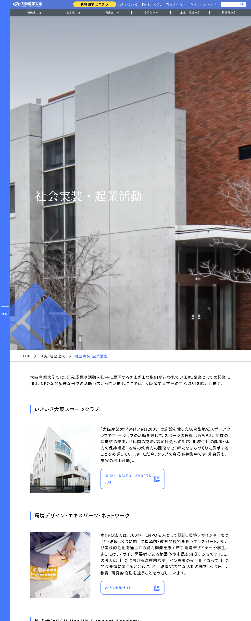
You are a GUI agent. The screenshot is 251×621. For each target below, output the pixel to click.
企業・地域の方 (190, 12)
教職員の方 (229, 12)
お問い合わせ (127, 4)
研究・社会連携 (52, 356)
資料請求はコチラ (93, 4)
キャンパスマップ (203, 4)
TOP (26, 356)
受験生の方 (34, 12)
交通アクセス (176, 4)
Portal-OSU (151, 4)
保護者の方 (112, 12)
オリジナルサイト (118, 587)
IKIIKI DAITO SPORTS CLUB (130, 479)
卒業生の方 (151, 12)
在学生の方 (73, 12)
